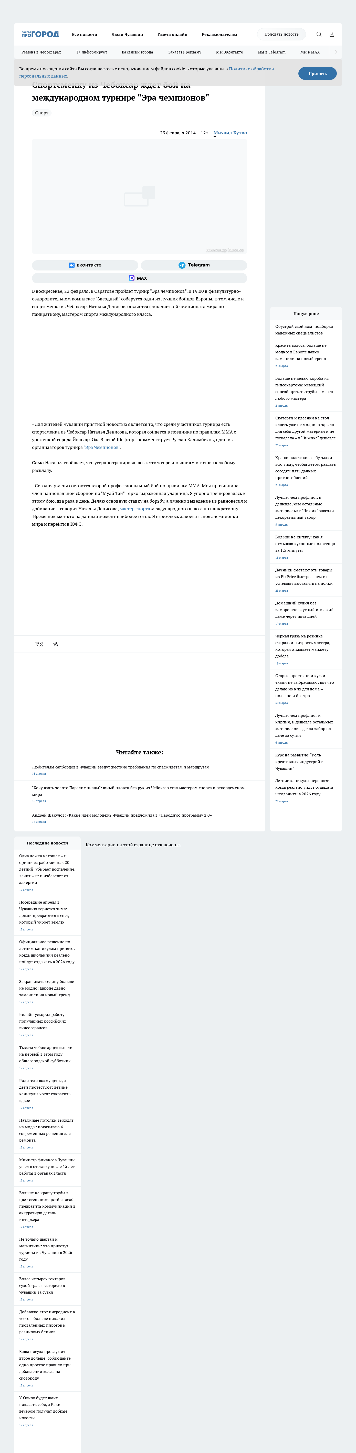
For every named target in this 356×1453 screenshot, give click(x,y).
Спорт (41, 113)
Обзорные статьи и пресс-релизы (168, 1290)
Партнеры (151, 1297)
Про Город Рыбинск (116, 1254)
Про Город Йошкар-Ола (119, 1247)
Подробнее (149, 1371)
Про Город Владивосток (75, 1265)
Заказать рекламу (185, 52)
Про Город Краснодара (118, 1265)
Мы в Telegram (272, 52)
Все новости (84, 34)
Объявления (22, 1290)
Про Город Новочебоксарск (34, 1247)
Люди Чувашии (127, 34)
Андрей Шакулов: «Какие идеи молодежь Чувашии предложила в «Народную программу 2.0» (139, 818)
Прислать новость (282, 34)
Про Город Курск (70, 1254)
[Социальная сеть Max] (139, 278)
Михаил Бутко (230, 133)
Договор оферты (91, 1290)
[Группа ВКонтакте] (85, 265)
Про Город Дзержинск (30, 1265)
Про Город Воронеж (160, 1247)
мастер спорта (135, 509)
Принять (318, 73)
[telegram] (57, 644)
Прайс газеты (24, 1297)
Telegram (20, 1284)
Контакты (151, 1284)
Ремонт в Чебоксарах (41, 52)
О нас (83, 1284)
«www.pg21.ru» (49, 1307)
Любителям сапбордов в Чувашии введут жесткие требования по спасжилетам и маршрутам (139, 770)
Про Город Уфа (156, 1254)
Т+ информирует (91, 52)
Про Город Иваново (204, 1247)
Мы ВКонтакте (229, 52)
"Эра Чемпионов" (101, 447)
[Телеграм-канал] (194, 265)
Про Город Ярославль (29, 1254)
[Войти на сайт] (332, 34)
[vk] (39, 644)
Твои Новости (68, 1247)
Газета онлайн (172, 34)
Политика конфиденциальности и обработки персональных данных (62, 1379)
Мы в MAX (310, 52)
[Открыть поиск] (319, 34)
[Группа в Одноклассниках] (251, 1255)
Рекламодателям (219, 34)
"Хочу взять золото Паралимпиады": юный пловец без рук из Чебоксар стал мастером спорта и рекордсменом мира (139, 794)
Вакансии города (137, 52)
